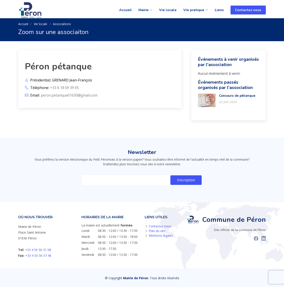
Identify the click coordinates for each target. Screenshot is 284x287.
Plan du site (157, 231)
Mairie (145, 10)
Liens (219, 10)
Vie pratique (195, 10)
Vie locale (168, 10)
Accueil (125, 10)
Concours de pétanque (237, 95)
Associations (62, 24)
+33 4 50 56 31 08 (38, 250)
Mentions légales (161, 235)
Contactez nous (248, 10)
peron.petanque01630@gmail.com (69, 95)
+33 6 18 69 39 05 (64, 87)
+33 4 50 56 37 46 (38, 255)
